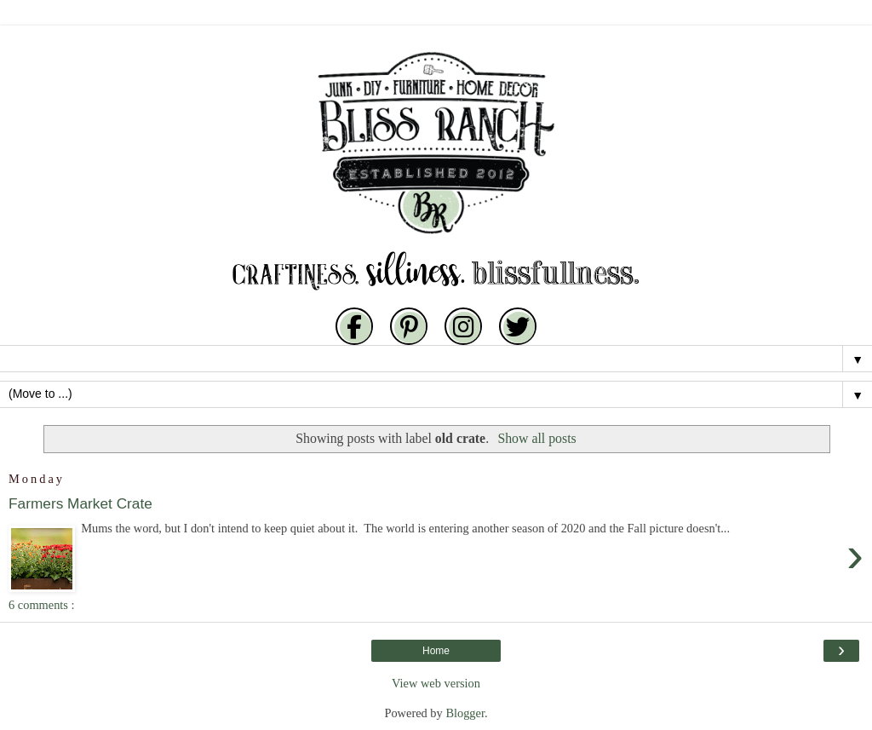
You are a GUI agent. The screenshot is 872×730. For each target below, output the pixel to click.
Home (436, 651)
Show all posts (536, 438)
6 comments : (42, 605)
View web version (436, 683)
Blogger (465, 713)
